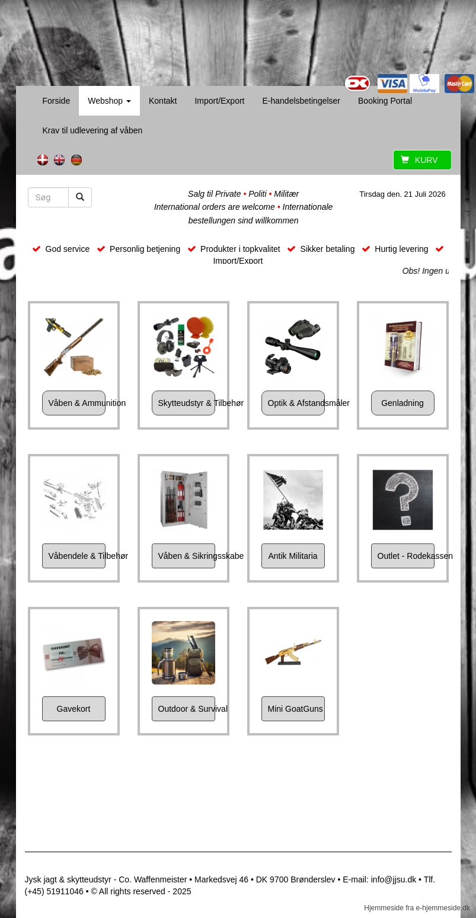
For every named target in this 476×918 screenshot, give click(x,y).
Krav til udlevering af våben (93, 130)
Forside (57, 100)
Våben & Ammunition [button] (77, 403)
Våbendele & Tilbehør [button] (77, 556)
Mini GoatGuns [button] (295, 709)
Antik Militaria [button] (292, 556)
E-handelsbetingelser (301, 100)
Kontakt (163, 100)
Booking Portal (385, 100)
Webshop (109, 100)
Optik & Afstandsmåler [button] (296, 403)
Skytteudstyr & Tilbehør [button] (186, 403)
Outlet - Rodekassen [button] (406, 556)
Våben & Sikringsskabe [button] (186, 556)
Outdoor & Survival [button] (186, 709)
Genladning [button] (402, 403)
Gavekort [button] (74, 709)
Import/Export (219, 100)
